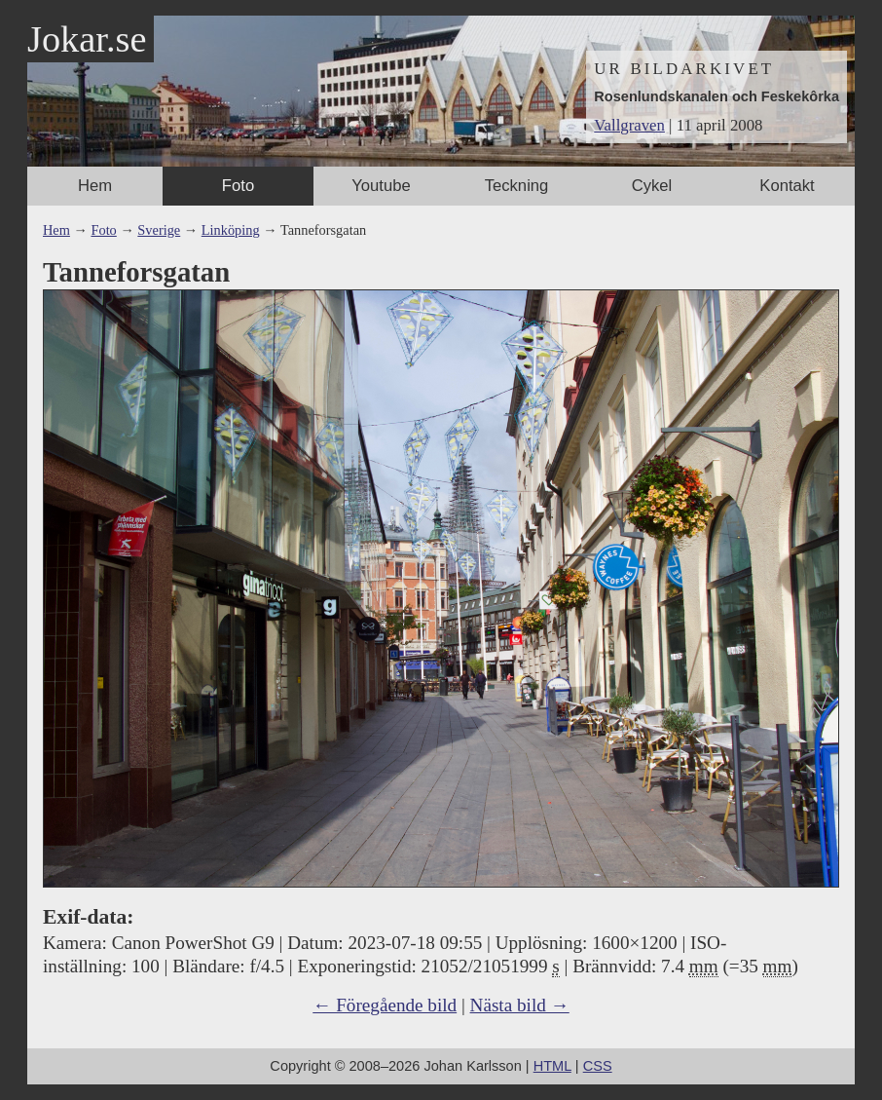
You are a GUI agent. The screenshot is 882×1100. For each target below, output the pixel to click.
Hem (95, 185)
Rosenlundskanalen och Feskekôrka (716, 96)
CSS (597, 1066)
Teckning (517, 185)
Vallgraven (629, 125)
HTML (552, 1066)
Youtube (380, 185)
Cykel (652, 185)
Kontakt (786, 185)
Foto (238, 185)
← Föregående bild (384, 1005)
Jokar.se (86, 39)
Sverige (158, 230)
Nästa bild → (520, 1005)
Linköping (231, 230)
